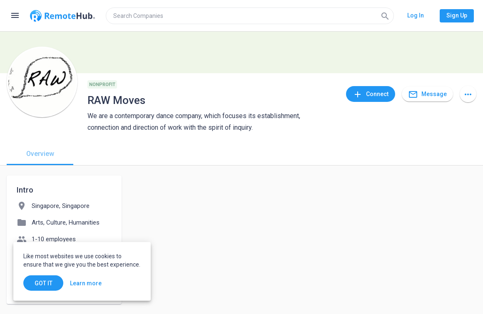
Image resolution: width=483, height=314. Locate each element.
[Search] (385, 15)
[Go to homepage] (62, 15)
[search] (250, 16)
